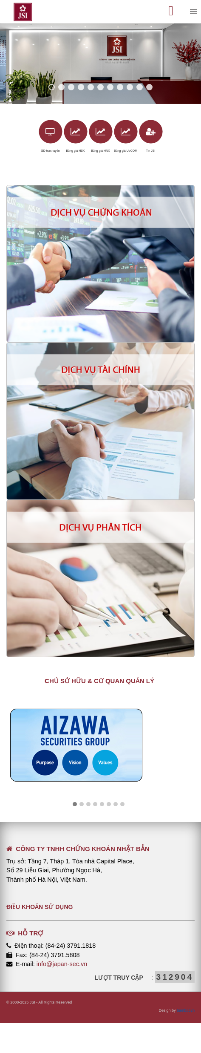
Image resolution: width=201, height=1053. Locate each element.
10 (139, 87)
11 (149, 87)
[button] (74, 804)
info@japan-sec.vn (62, 964)
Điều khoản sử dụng (39, 906)
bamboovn (186, 1010)
